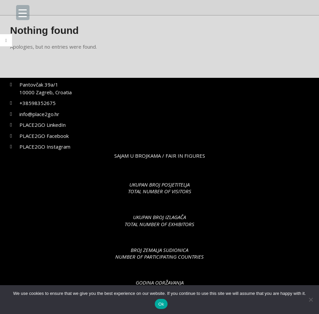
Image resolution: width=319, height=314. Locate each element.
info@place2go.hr (39, 114)
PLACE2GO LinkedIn (42, 124)
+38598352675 (37, 103)
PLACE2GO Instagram (44, 146)
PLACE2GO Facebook (44, 136)
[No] (310, 299)
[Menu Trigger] (22, 12)
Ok (161, 304)
